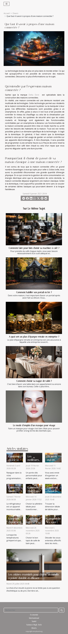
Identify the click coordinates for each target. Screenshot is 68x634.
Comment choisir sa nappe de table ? (34, 381)
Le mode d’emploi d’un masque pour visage (34, 425)
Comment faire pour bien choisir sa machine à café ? (34, 248)
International (34, 618)
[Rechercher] (31, 610)
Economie (34, 615)
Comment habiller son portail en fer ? (34, 292)
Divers (15, 13)
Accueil (7, 13)
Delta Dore (34, 94)
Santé (34, 621)
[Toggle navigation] (6, 4)
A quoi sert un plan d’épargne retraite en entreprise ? (34, 336)
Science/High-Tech (34, 625)
